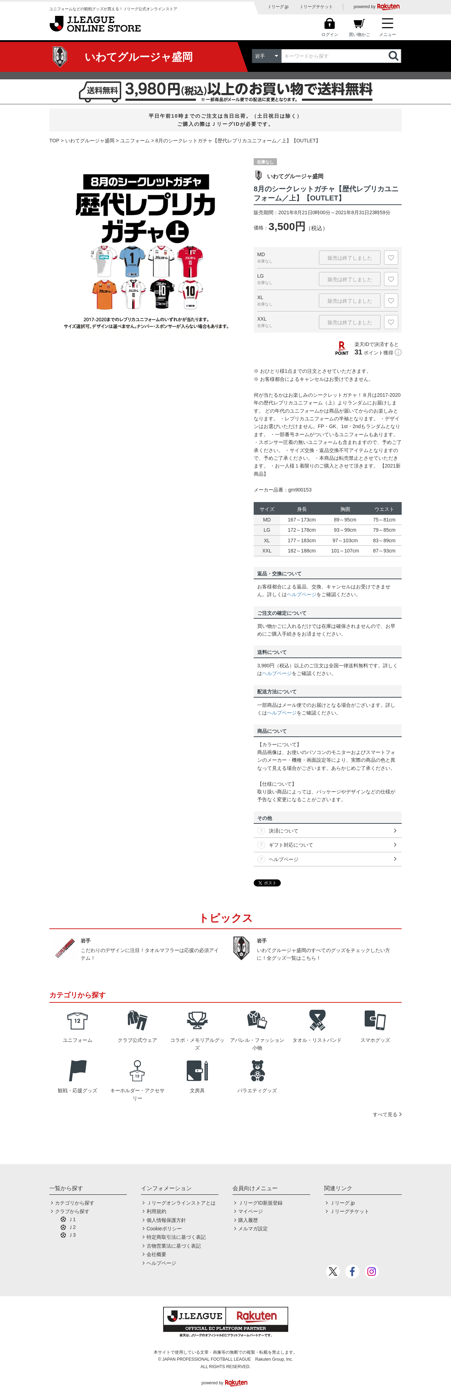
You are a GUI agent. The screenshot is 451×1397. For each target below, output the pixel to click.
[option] (146, 246)
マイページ (250, 1211)
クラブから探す (72, 1211)
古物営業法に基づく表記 (174, 1246)
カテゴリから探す (74, 1203)
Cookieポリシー (164, 1228)
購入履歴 (248, 1220)
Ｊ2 (72, 1227)
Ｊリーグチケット (316, 6)
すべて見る (385, 1114)
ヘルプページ (301, 594)
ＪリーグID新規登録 (260, 1203)
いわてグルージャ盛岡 (90, 140)
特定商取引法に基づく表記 (176, 1237)
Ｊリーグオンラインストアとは (181, 1203)
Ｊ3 (72, 1235)
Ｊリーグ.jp (278, 6)
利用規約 (156, 1211)
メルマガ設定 (253, 1228)
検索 (394, 56)
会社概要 (156, 1254)
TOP (54, 140)
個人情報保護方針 (166, 1220)
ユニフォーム (135, 140)
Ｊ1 (72, 1219)
